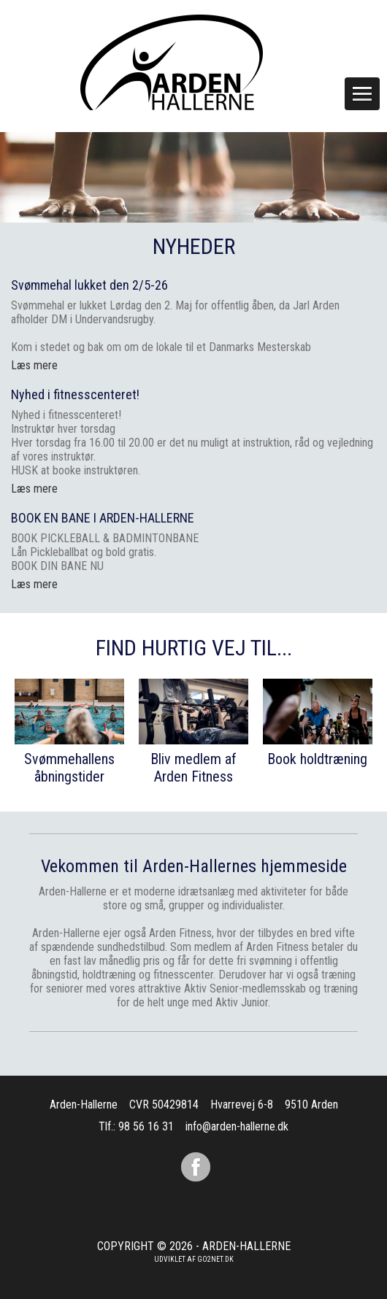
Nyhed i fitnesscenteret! (75, 394)
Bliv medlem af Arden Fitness (193, 767)
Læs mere (34, 489)
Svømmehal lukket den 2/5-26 (89, 285)
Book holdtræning (317, 759)
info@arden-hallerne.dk (236, 1126)
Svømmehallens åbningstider (69, 767)
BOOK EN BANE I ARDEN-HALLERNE (102, 517)
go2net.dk (215, 1259)
